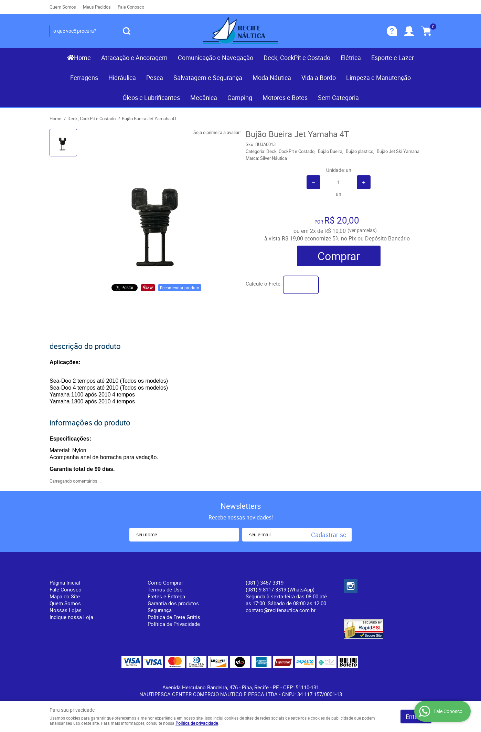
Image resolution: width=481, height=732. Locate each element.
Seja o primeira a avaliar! (216, 132)
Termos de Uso (165, 589)
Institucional (68, 571)
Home (82, 57)
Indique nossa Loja (71, 617)
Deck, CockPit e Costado (297, 57)
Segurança (160, 610)
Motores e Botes (285, 97)
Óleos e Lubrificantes (151, 97)
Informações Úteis (176, 571)
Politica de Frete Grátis (174, 617)
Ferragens (84, 77)
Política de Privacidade (174, 623)
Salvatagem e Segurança (207, 77)
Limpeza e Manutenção (378, 77)
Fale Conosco (131, 7)
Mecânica (203, 97)
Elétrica (351, 57)
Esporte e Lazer (392, 57)
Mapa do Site (65, 596)
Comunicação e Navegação (215, 57)
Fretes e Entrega (166, 596)
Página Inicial (65, 582)
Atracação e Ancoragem (134, 57)
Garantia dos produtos (173, 603)
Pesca (154, 77)
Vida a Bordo (318, 77)
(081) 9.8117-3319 (280, 589)
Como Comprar (165, 582)
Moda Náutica (272, 77)
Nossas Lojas (66, 610)
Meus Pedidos (97, 7)
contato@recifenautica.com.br (281, 610)
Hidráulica (122, 77)
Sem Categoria (338, 97)
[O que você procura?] (126, 31)
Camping (239, 97)
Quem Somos (63, 7)
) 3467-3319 (265, 582)
